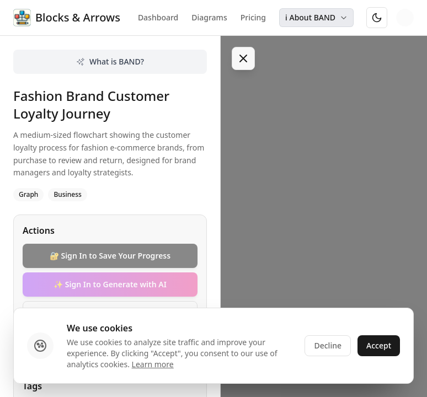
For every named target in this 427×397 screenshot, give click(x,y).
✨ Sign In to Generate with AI (110, 284)
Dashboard (158, 17)
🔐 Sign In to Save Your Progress (110, 255)
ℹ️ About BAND (316, 17)
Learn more (153, 364)
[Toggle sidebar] (243, 58)
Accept (378, 345)
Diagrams (209, 17)
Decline (327, 345)
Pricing (253, 17)
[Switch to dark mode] (376, 17)
